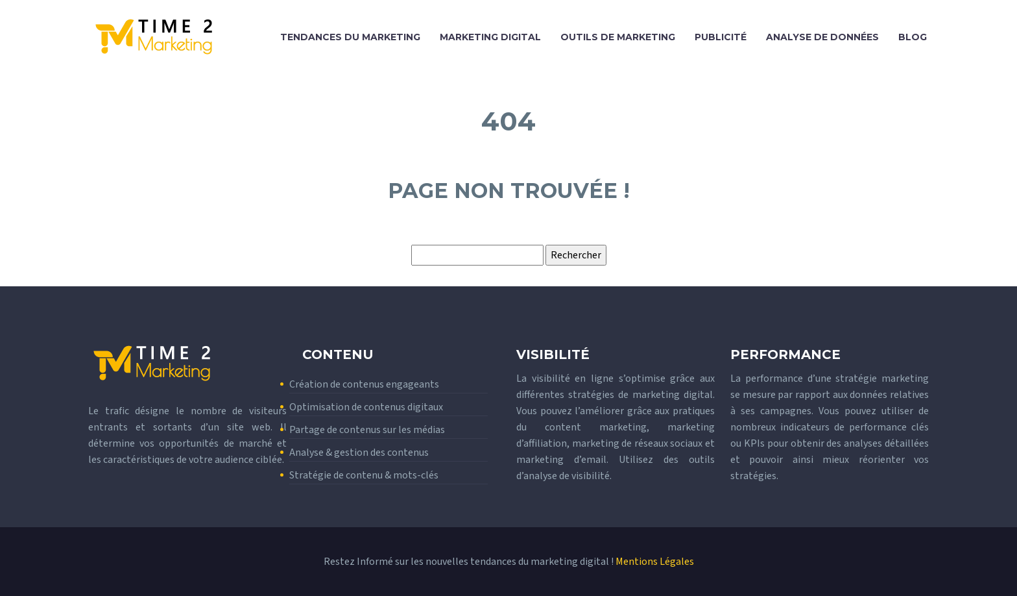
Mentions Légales (655, 561)
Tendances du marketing (350, 37)
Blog (912, 37)
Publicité (721, 37)
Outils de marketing (617, 37)
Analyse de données (822, 37)
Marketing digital (490, 37)
